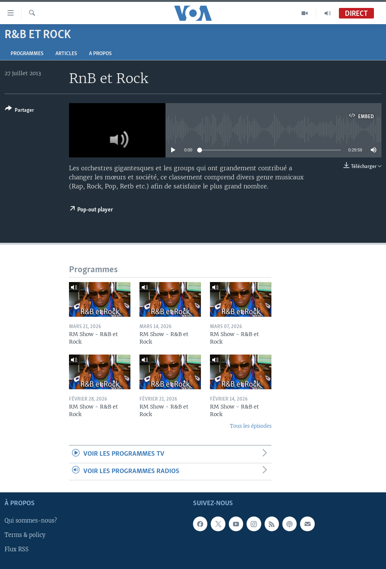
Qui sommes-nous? (31, 521)
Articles (66, 54)
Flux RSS (17, 549)
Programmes (27, 54)
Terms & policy (25, 535)
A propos (100, 54)
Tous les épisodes (250, 426)
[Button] (19, 111)
